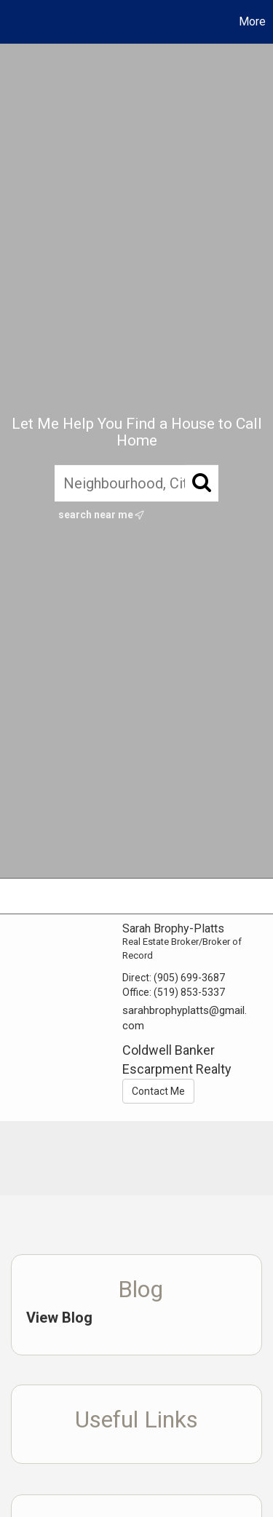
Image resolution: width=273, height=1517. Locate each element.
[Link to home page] (13, 22)
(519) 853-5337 (189, 992)
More (252, 21)
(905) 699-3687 (189, 977)
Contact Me (158, 1091)
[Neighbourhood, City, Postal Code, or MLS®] (136, 483)
